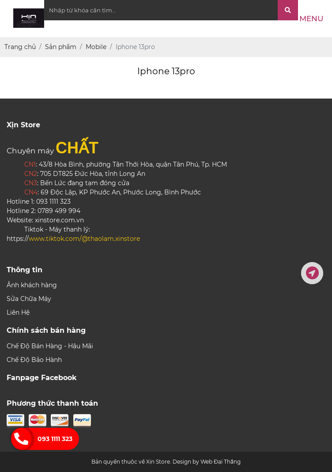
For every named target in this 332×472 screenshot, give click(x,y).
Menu (311, 18)
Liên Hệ (18, 312)
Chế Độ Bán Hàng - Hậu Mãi (50, 346)
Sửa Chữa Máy (29, 299)
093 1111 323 (55, 439)
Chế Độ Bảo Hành (34, 360)
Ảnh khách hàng (32, 285)
